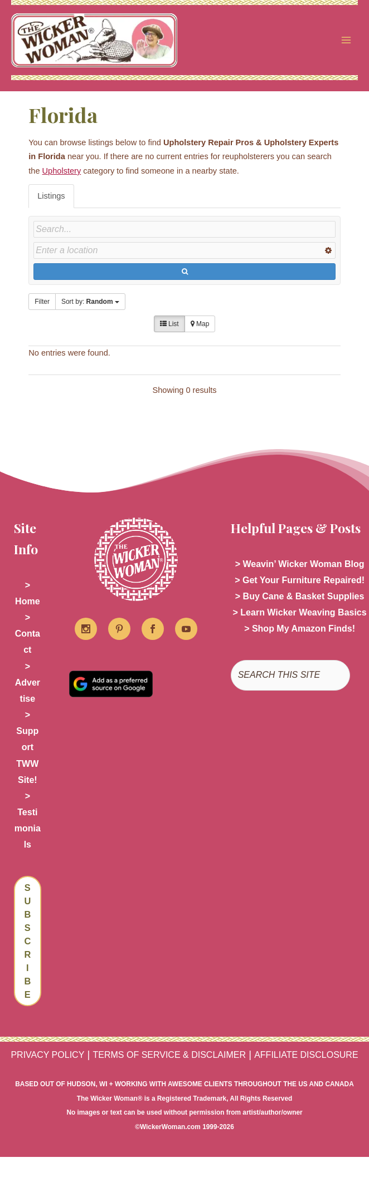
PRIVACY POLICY (47, 1055)
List (169, 324)
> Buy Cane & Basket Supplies (300, 597)
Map (200, 324)
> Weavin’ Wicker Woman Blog (300, 564)
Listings (51, 196)
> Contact (27, 634)
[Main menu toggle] (346, 40)
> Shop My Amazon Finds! (299, 629)
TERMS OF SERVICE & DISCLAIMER (169, 1055)
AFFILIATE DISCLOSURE (306, 1055)
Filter (42, 302)
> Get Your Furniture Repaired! (300, 580)
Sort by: (90, 302)
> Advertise (27, 683)
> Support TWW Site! (27, 748)
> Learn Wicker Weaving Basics (300, 613)
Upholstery (61, 171)
